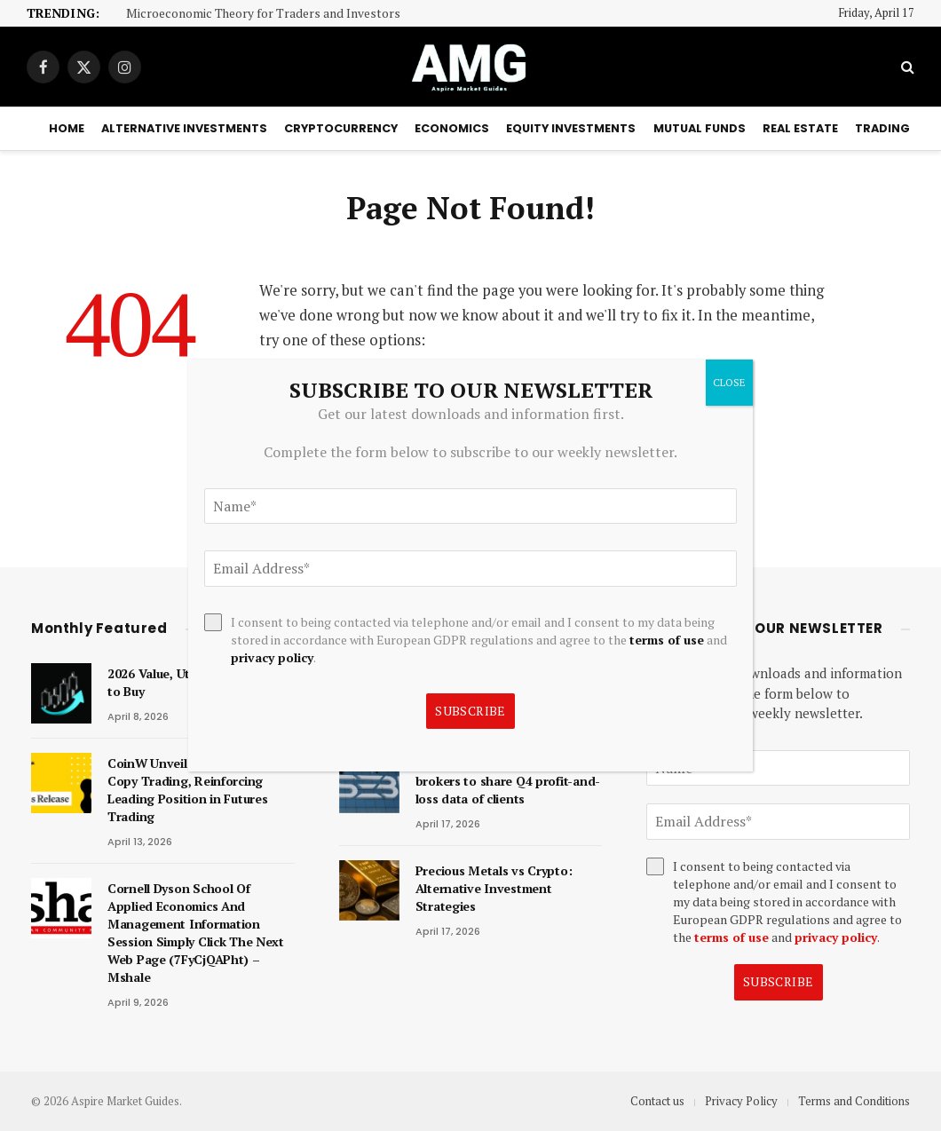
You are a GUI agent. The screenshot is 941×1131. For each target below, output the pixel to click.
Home (66, 128)
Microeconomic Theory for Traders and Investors (263, 13)
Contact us (657, 1101)
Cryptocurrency (341, 128)
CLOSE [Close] (729, 382)
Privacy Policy (741, 1101)
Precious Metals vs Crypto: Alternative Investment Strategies (494, 888)
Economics (452, 128)
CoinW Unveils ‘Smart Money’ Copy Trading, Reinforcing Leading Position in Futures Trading (193, 790)
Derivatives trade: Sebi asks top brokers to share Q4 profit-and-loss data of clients (508, 781)
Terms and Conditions (854, 1101)
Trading (882, 128)
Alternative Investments (184, 128)
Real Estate (800, 128)
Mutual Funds (699, 128)
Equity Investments (571, 128)
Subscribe (778, 981)
